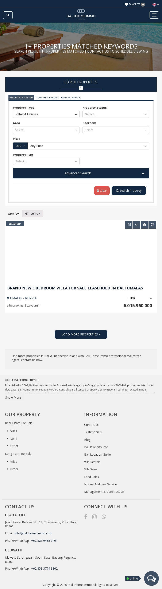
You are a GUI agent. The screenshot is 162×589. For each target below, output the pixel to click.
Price (16, 139)
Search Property (129, 191)
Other (14, 446)
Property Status (94, 108)
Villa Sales (90, 469)
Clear (102, 191)
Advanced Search (78, 173)
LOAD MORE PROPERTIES (81, 334)
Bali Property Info (96, 447)
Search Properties (80, 85)
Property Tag (23, 155)
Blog (87, 440)
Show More (13, 397)
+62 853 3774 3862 (44, 568)
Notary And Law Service (100, 484)
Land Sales (91, 477)
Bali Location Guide (97, 454)
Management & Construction (104, 492)
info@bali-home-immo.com (33, 533)
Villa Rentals (92, 462)
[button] (155, 5)
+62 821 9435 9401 (44, 541)
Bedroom (89, 123)
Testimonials (93, 432)
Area (16, 123)
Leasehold (15, 223)
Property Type (24, 108)
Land (13, 438)
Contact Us (91, 425)
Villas (13, 431)
